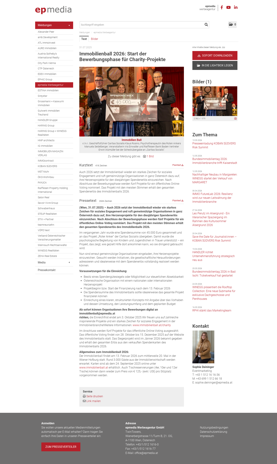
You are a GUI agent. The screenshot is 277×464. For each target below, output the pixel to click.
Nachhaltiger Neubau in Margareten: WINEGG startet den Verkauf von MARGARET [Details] (214, 178)
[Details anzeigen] (235, 119)
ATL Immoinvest (46, 42)
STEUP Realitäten (47, 213)
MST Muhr (43, 171)
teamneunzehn (46, 224)
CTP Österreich (46, 68)
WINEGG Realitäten (48, 250)
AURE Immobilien (47, 48)
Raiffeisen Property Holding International (53, 190)
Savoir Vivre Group (48, 202)
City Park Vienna (47, 63)
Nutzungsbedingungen (214, 427)
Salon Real (43, 197)
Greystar (42, 95)
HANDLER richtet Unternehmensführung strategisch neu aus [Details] (213, 256)
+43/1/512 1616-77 (143, 448)
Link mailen (93, 401)
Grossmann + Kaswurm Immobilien (51, 103)
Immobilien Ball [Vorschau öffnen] (132, 140)
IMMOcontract (46, 160)
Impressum (207, 436)
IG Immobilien (45, 145)
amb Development (48, 37)
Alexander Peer (46, 31)
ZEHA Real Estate (47, 256)
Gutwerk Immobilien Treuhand (49, 112)
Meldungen (54, 25)
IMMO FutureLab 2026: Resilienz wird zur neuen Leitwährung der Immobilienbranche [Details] (212, 197)
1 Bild (150, 156)
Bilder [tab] (94, 39)
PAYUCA (42, 182)
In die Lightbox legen (215, 65)
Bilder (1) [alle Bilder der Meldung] (201, 81)
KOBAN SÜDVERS (47, 166)
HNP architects (46, 140)
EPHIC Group (45, 79)
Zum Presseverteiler (60, 446)
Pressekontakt (46, 270)
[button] (232, 24)
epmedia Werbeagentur (50, 85)
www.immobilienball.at (93, 367)
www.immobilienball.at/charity (152, 325)
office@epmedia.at (146, 453)
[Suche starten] (207, 24)
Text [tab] (84, 39)
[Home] (53, 10)
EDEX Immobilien (47, 74)
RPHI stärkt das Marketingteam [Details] (211, 310)
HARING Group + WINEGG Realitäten (52, 133)
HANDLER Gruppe (47, 120)
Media (54, 262)
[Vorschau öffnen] (131, 101)
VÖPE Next (44, 230)
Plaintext (178, 165)
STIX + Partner (46, 219)
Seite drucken (94, 396)
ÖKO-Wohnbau (46, 177)
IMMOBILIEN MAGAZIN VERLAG (50, 153)
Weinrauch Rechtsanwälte (52, 245)
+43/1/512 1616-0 (147, 444)
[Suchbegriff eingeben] (144, 24)
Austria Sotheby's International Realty (48, 55)
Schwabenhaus (46, 208)
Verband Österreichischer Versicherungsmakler (51, 237)
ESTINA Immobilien (48, 90)
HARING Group (46, 125)
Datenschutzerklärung (213, 431)
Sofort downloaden (215, 55)
